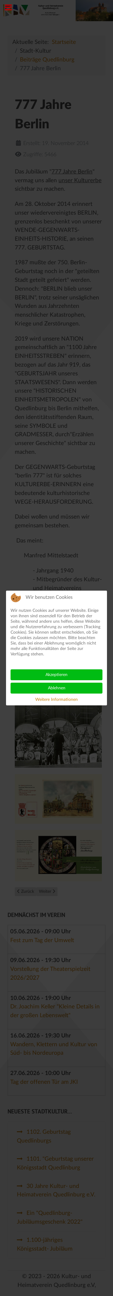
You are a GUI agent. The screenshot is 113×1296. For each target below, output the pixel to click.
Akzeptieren (56, 675)
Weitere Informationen (56, 699)
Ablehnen (56, 688)
